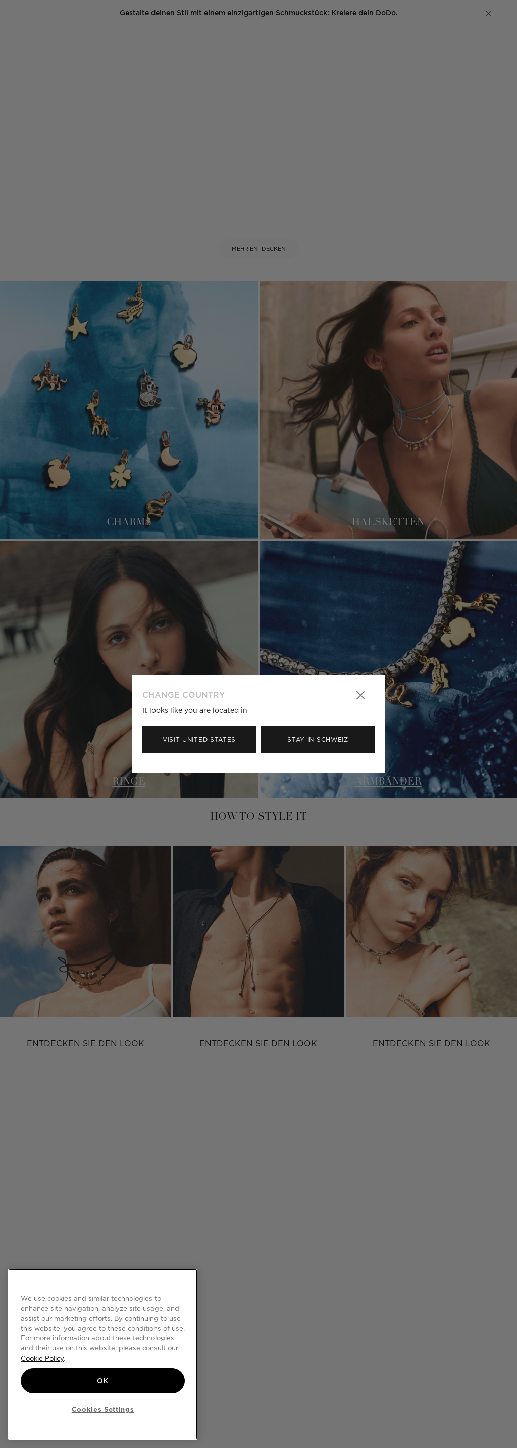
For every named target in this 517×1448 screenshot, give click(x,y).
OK (103, 1381)
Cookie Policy (42, 1358)
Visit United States (199, 739)
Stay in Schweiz (317, 739)
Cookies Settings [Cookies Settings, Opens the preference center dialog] (103, 1409)
